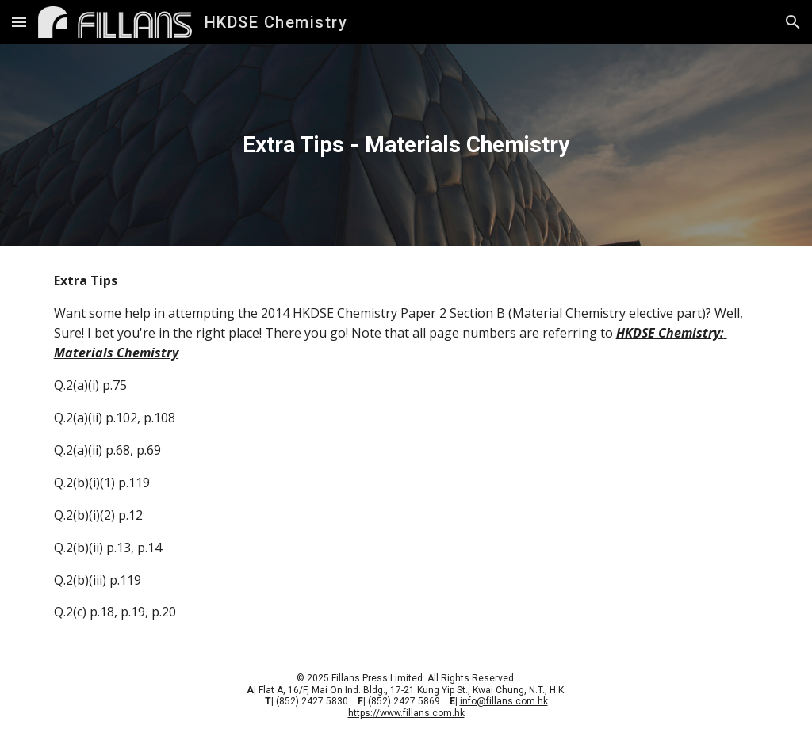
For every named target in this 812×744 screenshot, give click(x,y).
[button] (19, 22)
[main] (406, 145)
